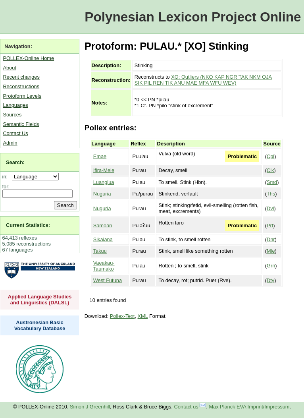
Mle (271, 251)
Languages (15, 105)
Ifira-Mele (103, 170)
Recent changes (21, 77)
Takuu (100, 251)
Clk (270, 170)
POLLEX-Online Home (28, 58)
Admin (10, 143)
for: (6, 187)
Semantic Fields (21, 124)
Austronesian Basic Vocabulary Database (39, 325)
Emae (99, 156)
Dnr (271, 239)
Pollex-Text (122, 316)
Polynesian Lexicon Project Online (193, 17)
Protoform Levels (22, 96)
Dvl (270, 208)
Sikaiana (103, 239)
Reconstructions (21, 86)
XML (143, 316)
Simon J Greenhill (90, 407)
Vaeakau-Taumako (104, 266)
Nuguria (102, 194)
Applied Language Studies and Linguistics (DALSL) (40, 300)
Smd (272, 182)
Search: (15, 162)
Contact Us (15, 133)
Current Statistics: (28, 225)
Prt (270, 225)
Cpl (270, 156)
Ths (271, 194)
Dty (270, 280)
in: (6, 177)
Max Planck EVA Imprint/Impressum (249, 407)
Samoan (102, 225)
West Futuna (107, 280)
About (9, 68)
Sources (12, 115)
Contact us (190, 407)
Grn (271, 266)
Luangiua (103, 182)
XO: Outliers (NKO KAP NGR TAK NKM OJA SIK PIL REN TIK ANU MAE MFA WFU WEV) (203, 80)
